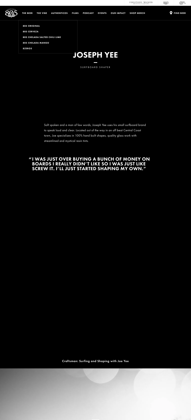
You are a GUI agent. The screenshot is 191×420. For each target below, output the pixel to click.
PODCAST (88, 13)
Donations (171, 350)
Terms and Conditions (38, 409)
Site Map (127, 409)
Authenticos (59, 13)
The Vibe (42, 13)
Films (75, 13)
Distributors (172, 357)
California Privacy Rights (89, 409)
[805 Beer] (166, 3)
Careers (135, 357)
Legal (7, 409)
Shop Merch (137, 13)
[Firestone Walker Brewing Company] (141, 3)
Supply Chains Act (112, 409)
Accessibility (172, 363)
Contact (136, 350)
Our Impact (118, 13)
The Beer (27, 13)
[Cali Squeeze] (182, 3)
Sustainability (140, 363)
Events (102, 13)
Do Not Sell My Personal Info (63, 409)
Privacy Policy (19, 409)
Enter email (24, 372)
